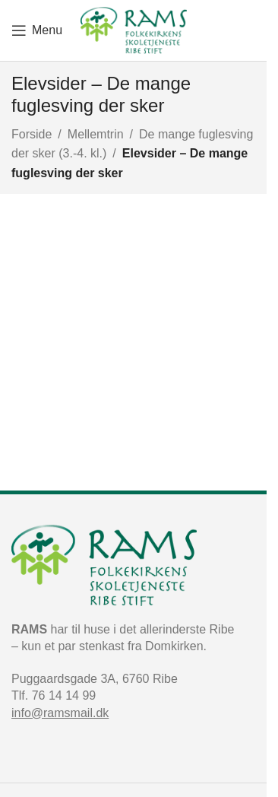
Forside (31, 134)
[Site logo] (134, 29)
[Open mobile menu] (37, 30)
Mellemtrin (96, 134)
